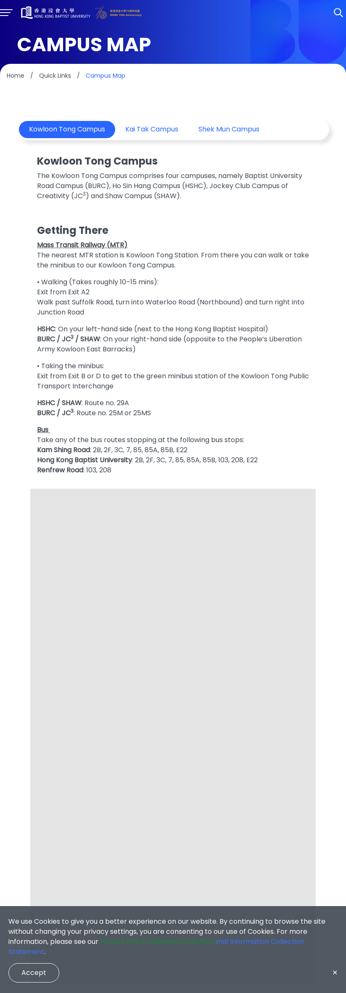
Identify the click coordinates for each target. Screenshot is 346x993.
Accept (33, 972)
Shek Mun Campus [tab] (228, 129)
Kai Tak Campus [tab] (151, 129)
